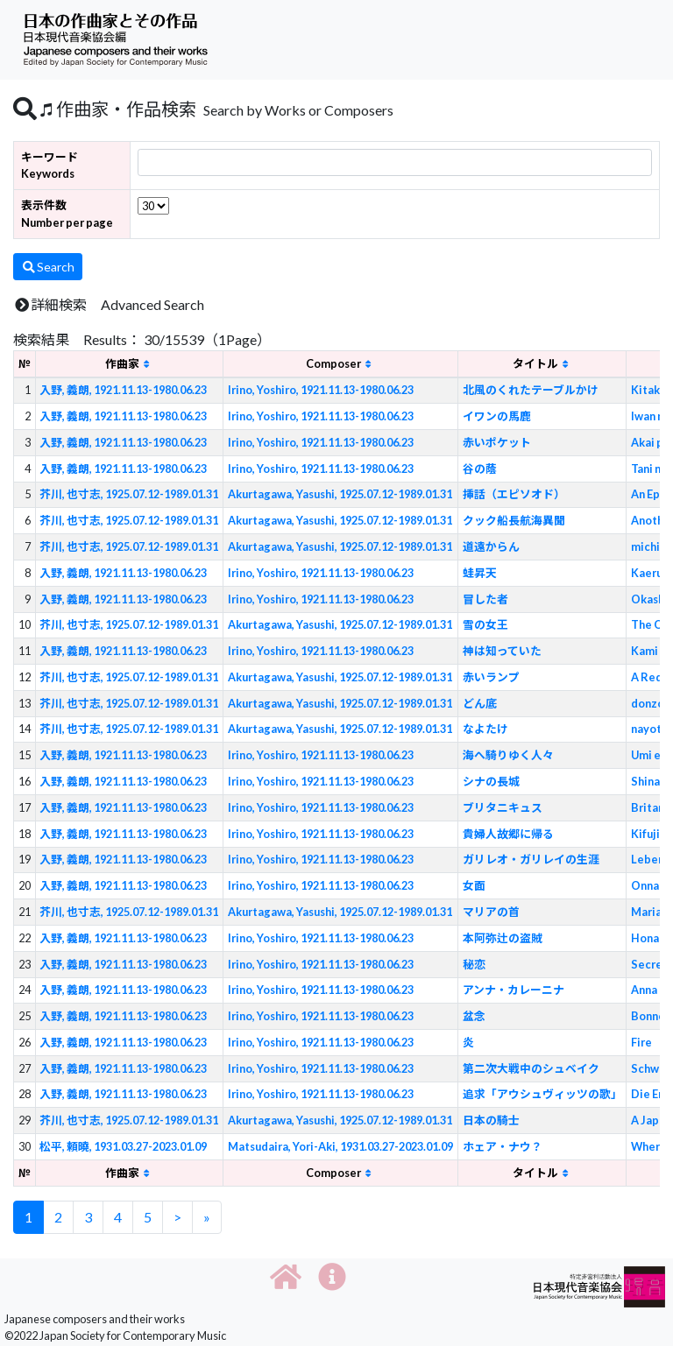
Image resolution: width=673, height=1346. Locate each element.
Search (47, 266)
